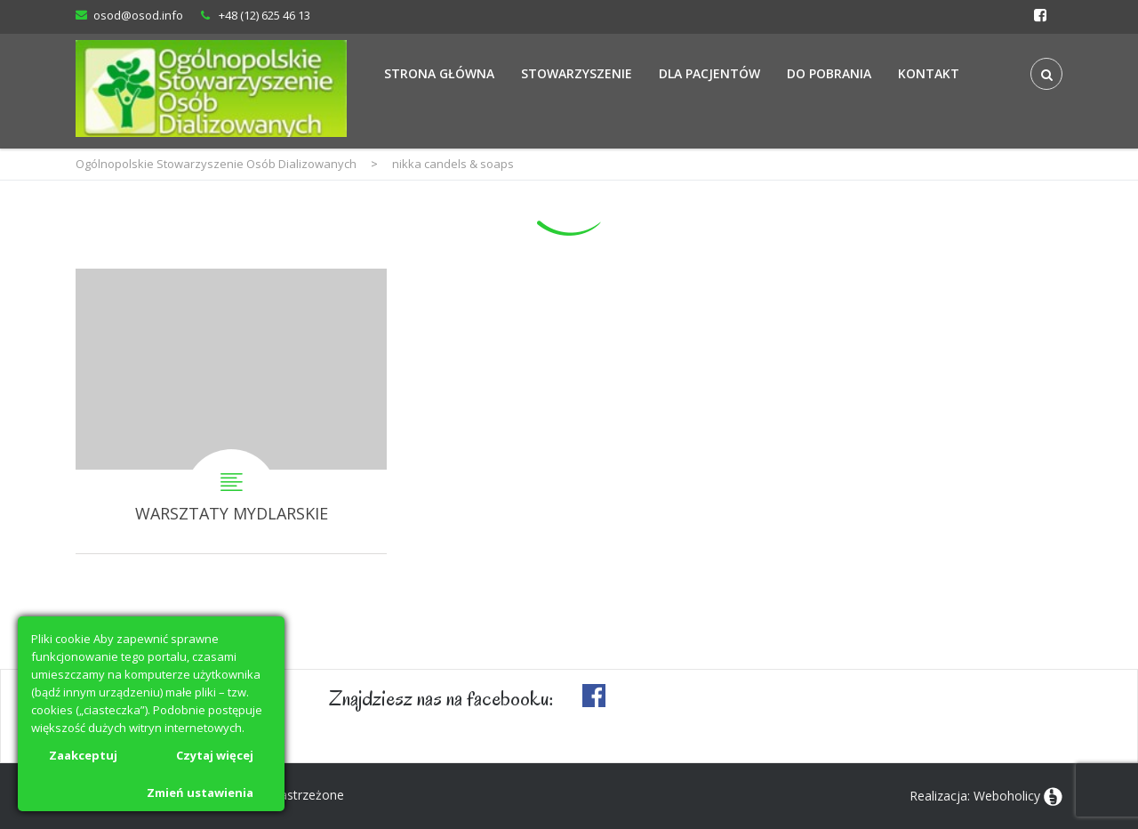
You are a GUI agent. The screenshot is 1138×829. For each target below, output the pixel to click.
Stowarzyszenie (576, 73)
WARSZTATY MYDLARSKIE (231, 411)
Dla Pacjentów (709, 73)
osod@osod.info (138, 15)
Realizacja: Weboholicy (975, 795)
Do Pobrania (829, 73)
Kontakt (928, 73)
